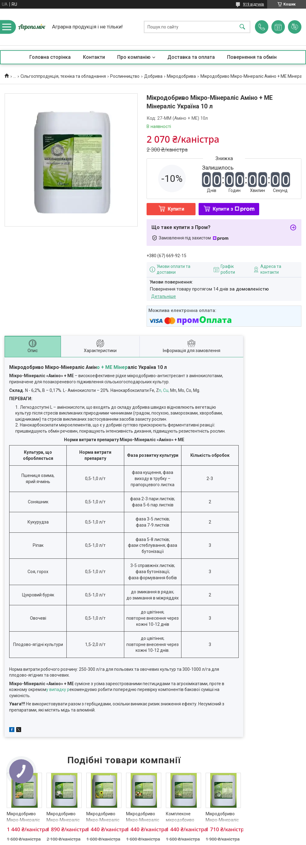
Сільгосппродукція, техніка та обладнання (63, 76)
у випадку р (57, 689)
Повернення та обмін (252, 57)
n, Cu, (164, 390)
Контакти (94, 57)
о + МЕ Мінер (112, 367)
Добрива (153, 76)
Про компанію (134, 57)
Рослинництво (125, 76)
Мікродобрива (181, 76)
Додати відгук (294, 27)
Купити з (234, 209)
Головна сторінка (50, 57)
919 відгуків (253, 4)
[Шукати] (242, 27)
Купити (176, 209)
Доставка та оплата (191, 57)
